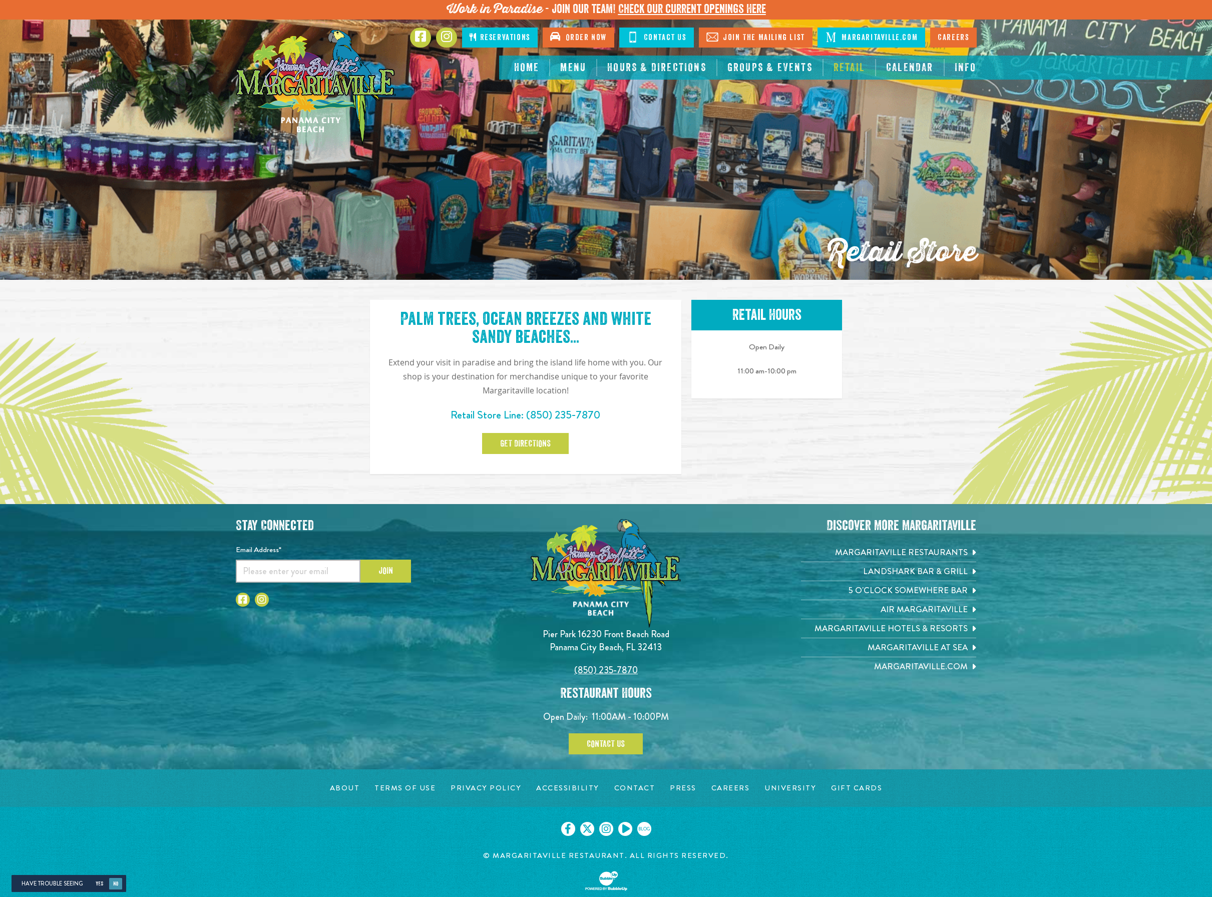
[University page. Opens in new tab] (790, 788)
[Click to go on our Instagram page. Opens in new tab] (606, 829)
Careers (953, 38)
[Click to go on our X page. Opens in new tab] (587, 829)
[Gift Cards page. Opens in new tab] (857, 788)
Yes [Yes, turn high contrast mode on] (99, 883)
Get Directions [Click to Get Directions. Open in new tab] (525, 443)
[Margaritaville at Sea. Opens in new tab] (888, 647)
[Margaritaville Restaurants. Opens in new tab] (888, 552)
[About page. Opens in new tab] (344, 788)
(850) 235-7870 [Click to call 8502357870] (563, 414)
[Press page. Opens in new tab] (683, 788)
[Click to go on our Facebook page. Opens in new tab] (568, 829)
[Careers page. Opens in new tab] (730, 788)
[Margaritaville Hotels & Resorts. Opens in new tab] (888, 628)
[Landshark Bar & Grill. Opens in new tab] (888, 571)
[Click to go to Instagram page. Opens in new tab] (446, 38)
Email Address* (258, 549)
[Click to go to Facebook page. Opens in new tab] (420, 38)
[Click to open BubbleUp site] (606, 881)
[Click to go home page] (316, 87)
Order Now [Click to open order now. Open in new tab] (578, 37)
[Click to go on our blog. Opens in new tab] (644, 829)
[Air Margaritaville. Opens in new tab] (888, 609)
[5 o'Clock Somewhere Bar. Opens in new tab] (888, 590)
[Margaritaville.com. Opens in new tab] (888, 666)
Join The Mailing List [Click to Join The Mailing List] (755, 37)
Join (385, 570)
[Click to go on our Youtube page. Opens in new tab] (625, 829)
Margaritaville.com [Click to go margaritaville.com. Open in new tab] (871, 37)
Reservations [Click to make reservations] (500, 37)
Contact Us (606, 743)
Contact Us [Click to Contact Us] (656, 37)
